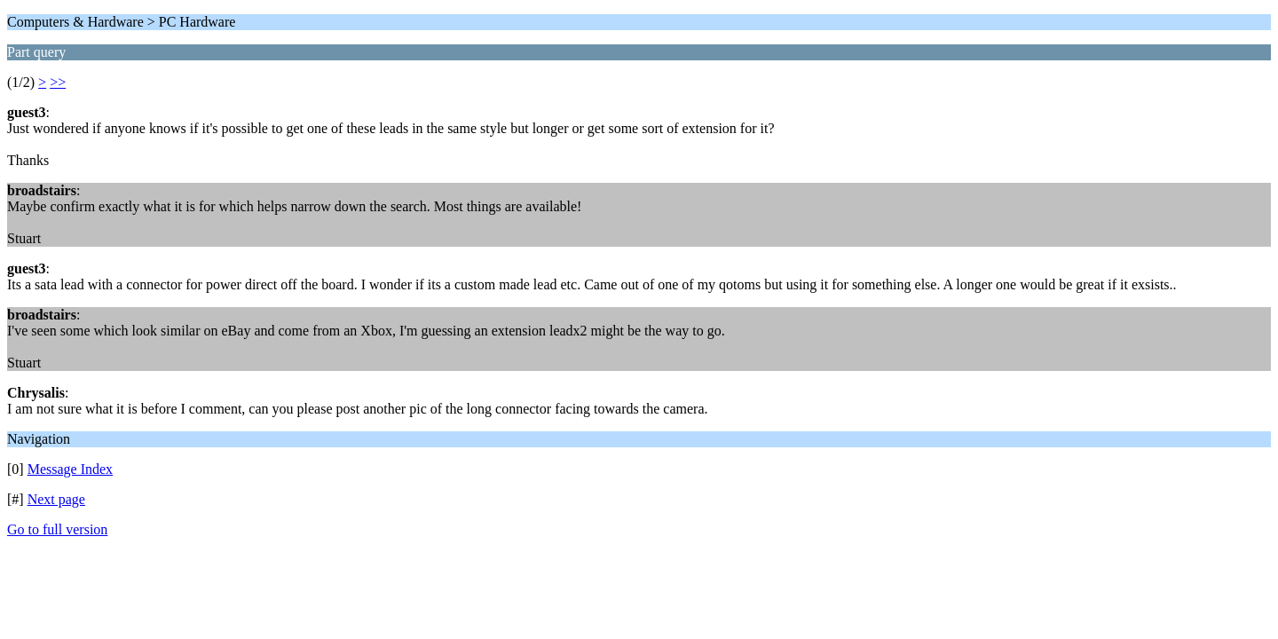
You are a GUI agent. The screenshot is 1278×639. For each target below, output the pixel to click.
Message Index (70, 469)
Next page (56, 499)
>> (58, 82)
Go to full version (57, 529)
